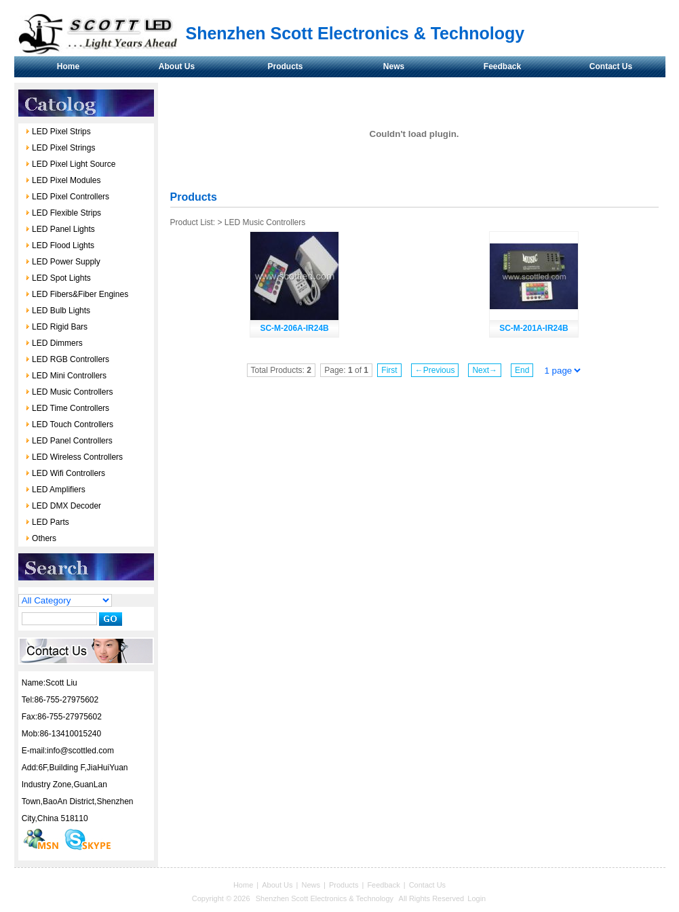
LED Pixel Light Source (70, 164)
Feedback (502, 66)
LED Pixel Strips (58, 131)
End (522, 370)
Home (68, 66)
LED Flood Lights (59, 245)
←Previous (435, 370)
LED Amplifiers (55, 489)
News (393, 66)
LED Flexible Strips (63, 213)
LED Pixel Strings (60, 148)
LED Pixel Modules (63, 180)
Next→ (484, 370)
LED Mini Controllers (65, 375)
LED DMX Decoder (63, 506)
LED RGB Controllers (67, 359)
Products (285, 66)
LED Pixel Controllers (67, 196)
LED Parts (47, 522)
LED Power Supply (62, 261)
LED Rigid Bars (56, 327)
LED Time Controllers (67, 408)
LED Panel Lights (60, 229)
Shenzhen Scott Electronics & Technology (325, 898)
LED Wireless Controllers (74, 457)
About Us (177, 66)
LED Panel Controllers (69, 440)
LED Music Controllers (69, 392)
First (389, 370)
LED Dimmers (54, 343)
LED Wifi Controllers (65, 473)
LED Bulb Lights (57, 310)
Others (40, 538)
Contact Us (610, 66)
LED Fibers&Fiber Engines (76, 294)
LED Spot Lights (58, 278)
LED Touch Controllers (69, 424)
